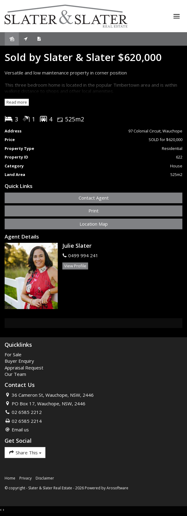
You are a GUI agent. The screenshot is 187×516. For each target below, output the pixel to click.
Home (10, 478)
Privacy (25, 478)
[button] (93, 210)
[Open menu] (176, 16)
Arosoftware (117, 488)
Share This (25, 452)
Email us (20, 429)
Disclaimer (45, 478)
